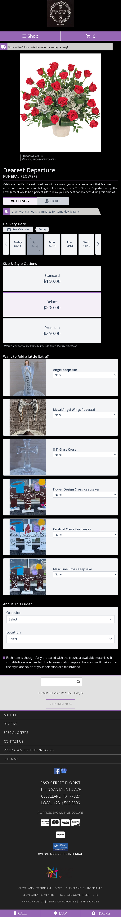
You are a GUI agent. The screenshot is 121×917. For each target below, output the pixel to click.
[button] (60, 847)
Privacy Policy (33, 901)
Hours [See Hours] (101, 913)
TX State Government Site (79, 894)
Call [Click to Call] (20, 913)
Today (42, 229)
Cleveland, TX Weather (39, 894)
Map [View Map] (60, 913)
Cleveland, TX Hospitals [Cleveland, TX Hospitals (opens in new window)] (84, 888)
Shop (30, 36)
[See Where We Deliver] (60, 704)
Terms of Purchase (61, 901)
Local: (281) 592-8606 (60, 802)
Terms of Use (89, 901)
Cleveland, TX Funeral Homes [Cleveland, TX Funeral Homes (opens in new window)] (40, 888)
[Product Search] (61, 681)
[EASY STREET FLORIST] (60, 26)
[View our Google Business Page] (64, 773)
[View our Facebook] (57, 773)
